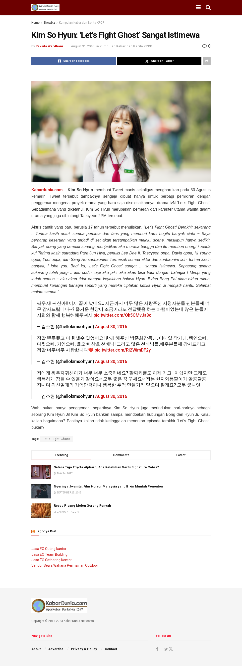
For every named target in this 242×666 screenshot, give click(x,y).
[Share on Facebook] (73, 61)
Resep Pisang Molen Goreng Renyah (82, 505)
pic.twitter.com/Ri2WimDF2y (123, 350)
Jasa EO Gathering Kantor (51, 560)
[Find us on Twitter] (168, 649)
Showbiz (49, 22)
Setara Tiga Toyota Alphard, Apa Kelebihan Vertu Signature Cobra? (106, 467)
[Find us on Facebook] (157, 649)
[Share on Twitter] (159, 61)
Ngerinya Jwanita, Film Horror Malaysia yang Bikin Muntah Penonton (108, 486)
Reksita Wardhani (49, 46)
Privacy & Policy (84, 649)
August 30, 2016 (111, 326)
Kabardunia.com (46, 190)
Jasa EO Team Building (49, 554)
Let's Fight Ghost (56, 439)
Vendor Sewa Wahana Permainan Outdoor (64, 565)
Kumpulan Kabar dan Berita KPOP (81, 22)
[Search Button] (208, 7)
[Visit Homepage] (45, 7)
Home (35, 22)
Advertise (55, 649)
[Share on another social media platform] (207, 61)
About (36, 649)
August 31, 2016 (82, 46)
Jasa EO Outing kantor (48, 549)
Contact (111, 649)
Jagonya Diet (46, 531)
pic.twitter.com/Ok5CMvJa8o (123, 315)
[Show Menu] (198, 7)
